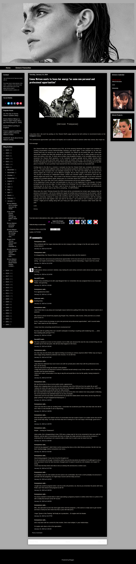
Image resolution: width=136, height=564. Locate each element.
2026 (7, 150)
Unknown (37, 298)
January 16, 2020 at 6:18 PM (42, 479)
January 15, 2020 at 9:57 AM (42, 378)
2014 (7, 284)
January (10, 201)
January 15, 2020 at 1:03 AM (42, 285)
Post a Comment (37, 533)
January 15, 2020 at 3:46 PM (42, 424)
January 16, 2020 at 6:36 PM (42, 490)
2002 (7, 319)
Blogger (71, 560)
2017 (7, 276)
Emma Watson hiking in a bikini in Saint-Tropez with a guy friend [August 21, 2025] (12, 120)
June (9, 187)
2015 (7, 282)
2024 (7, 156)
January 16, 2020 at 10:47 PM (43, 516)
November (10, 172)
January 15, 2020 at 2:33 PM (42, 400)
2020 (7, 167)
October (10, 175)
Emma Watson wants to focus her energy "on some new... (12, 233)
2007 (7, 304)
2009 (7, 299)
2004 (7, 313)
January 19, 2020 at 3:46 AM (42, 529)
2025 (7, 153)
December (10, 170)
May (8, 189)
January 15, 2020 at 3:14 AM (42, 303)
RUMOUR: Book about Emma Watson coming (13, 139)
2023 (7, 158)
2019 (7, 270)
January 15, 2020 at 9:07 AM (42, 357)
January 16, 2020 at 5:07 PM (42, 468)
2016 (7, 279)
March (9, 195)
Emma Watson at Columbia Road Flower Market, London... (12, 262)
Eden (36, 267)
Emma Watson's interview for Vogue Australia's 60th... (12, 252)
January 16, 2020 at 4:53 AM (42, 451)
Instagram (33, 136)
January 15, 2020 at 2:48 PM (42, 411)
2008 (7, 302)
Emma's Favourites (23, 68)
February (10, 198)
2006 (7, 307)
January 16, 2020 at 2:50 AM (42, 440)
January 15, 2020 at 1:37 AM (42, 294)
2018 (7, 273)
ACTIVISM (37, 232)
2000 (7, 324)
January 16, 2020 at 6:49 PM (42, 501)
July (8, 184)
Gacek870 (37, 278)
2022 (7, 161)
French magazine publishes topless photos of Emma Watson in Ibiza (12, 132)
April (9, 192)
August (9, 181)
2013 (7, 287)
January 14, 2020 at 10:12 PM (43, 263)
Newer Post (34, 542)
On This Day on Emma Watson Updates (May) (10, 114)
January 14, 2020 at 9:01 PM (42, 248)
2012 (7, 290)
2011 (7, 293)
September (11, 178)
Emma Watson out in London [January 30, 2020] (12, 206)
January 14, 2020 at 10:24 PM (43, 274)
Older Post (101, 542)
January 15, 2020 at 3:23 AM (42, 335)
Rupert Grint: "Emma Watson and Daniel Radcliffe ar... (12, 243)
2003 (7, 316)
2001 (7, 322)
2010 (7, 296)
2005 (7, 310)
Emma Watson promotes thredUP (12, 225)
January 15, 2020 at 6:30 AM (42, 346)
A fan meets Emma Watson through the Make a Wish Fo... (12, 216)
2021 (7, 164)
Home (8, 68)
